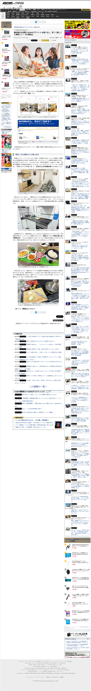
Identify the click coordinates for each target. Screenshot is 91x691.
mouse (13, 13)
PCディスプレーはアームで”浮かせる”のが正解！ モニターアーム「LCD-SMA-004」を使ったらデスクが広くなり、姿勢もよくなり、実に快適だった (80, 329)
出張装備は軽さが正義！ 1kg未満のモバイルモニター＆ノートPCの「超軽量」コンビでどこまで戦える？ (80, 464)
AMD (13, 14)
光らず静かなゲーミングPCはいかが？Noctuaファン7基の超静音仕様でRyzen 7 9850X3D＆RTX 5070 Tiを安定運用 (80, 353)
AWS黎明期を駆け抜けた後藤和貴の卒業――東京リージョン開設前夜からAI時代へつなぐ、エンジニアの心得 (80, 432)
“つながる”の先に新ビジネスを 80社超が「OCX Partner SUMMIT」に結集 (80, 343)
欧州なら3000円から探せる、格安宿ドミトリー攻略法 (37, 412)
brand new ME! (54, 666)
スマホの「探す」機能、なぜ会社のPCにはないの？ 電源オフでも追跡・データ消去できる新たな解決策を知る (80, 133)
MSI (32, 13)
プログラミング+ (41, 11)
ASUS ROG (18, 14)
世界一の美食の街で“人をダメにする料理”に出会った (40, 341)
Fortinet (47, 16)
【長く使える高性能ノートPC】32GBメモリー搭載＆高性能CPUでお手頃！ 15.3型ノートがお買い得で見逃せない (80, 258)
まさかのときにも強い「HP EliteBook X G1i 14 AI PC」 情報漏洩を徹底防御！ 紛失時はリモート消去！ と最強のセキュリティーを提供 (80, 209)
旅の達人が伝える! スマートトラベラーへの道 (25, 27)
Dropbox (32, 16)
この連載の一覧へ (38, 386)
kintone (17, 16)
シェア (28, 40)
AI (5, 9)
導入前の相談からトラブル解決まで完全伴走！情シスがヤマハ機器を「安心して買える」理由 (80, 475)
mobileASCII (50, 671)
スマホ (53, 9)
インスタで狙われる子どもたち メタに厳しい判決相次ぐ (32, 420)
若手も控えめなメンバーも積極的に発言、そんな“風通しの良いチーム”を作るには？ (80, 455)
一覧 (39, 40)
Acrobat (12, 16)
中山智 (52, 37)
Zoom (57, 16)
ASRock (32, 14)
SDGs (46, 11)
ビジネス (12, 9)
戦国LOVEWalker (72, 673)
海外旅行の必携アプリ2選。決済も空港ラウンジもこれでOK (42, 349)
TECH (17, 9)
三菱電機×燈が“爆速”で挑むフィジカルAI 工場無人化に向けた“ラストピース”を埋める (80, 100)
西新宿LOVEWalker (41, 673)
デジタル (18, 3)
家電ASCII (15, 11)
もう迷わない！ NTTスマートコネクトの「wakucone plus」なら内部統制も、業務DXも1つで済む (80, 387)
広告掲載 (61, 677)
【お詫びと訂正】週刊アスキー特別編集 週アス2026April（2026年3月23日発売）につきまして (77, 642)
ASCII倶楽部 (86, 10)
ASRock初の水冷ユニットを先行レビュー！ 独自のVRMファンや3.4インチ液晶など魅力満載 (80, 419)
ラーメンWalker (18, 673)
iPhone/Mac (28, 9)
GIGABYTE (23, 14)
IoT (8, 9)
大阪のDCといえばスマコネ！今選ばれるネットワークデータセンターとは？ (80, 511)
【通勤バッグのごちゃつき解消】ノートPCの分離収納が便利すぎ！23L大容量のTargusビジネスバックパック (80, 73)
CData (37, 16)
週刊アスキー (27, 11)
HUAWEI (42, 14)
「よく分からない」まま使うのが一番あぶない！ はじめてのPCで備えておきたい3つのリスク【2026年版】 (80, 362)
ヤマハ (52, 16)
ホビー (38, 9)
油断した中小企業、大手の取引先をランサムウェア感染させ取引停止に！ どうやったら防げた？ (80, 375)
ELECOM (8, 14)
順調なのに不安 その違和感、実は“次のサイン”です (30, 427)
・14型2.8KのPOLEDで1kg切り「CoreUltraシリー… (6, 110)
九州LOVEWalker (56, 673)
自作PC (43, 9)
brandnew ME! (28, 18)
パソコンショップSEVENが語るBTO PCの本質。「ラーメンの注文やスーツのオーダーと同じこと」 (80, 499)
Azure (23, 16)
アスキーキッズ (4, 11)
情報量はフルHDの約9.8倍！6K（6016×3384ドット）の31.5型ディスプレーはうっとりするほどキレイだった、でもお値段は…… (80, 61)
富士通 (8, 13)
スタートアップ (59, 9)
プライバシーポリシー (40, 677)
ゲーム (64, 9)
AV (46, 9)
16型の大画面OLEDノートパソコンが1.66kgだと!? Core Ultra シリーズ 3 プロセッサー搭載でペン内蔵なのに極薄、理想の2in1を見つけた (80, 296)
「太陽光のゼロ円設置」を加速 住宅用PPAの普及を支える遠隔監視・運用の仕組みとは (80, 222)
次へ (43, 22)
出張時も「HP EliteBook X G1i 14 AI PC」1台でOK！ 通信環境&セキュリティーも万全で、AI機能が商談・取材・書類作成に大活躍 (80, 196)
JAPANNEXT (18, 18)
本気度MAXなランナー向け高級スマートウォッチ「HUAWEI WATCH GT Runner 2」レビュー (80, 445)
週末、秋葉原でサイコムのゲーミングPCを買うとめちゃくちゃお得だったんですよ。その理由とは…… (80, 523)
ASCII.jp (7, 3)
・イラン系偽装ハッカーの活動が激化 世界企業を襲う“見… (6, 115)
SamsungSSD (27, 14)
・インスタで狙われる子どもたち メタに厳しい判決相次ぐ (6, 106)
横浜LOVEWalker (33, 673)
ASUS (37, 13)
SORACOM (40, 668)
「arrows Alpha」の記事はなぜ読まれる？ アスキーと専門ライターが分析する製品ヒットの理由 (80, 141)
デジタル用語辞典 (43, 671)
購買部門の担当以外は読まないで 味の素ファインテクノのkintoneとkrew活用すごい (80, 152)
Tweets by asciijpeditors (70, 40)
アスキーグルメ (21, 11)
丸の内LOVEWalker (64, 673)
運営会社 (49, 677)
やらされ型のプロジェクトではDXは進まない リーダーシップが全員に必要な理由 (79, 51)
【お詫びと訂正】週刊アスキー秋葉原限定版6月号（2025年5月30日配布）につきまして (77, 645)
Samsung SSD (27, 668)
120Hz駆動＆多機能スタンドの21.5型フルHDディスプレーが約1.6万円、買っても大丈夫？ (79, 161)
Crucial (37, 14)
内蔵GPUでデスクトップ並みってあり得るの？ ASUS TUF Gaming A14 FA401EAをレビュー (80, 122)
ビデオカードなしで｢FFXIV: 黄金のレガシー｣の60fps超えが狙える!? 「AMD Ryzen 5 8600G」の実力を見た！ (80, 532)
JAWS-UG (35, 664)
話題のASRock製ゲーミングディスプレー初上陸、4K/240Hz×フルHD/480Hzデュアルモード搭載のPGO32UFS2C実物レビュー (80, 307)
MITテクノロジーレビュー (58, 671)
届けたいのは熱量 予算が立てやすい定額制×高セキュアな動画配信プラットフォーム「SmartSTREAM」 (80, 284)
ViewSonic (47, 14)
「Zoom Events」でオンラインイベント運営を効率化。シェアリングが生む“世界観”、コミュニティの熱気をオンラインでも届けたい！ (80, 234)
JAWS (8, 16)
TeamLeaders (34, 11)
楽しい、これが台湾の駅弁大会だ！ (32, 408)
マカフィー (8, 17)
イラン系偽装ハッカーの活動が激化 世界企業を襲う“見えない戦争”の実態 (37, 425)
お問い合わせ (55, 677)
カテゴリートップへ (58, 320)
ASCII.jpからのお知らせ (70, 639)
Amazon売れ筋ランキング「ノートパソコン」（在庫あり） (6, 24)
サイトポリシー (30, 677)
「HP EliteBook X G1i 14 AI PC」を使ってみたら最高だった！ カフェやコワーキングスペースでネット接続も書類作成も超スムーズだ (80, 184)
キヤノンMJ (13, 17)
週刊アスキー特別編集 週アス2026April (6, 132)
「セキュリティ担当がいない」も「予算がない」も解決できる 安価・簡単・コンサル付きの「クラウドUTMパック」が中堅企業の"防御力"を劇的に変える (80, 87)
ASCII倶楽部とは (8, 127)
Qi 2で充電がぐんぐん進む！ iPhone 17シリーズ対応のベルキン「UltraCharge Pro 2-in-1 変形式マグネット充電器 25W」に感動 (80, 171)
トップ (2, 9)
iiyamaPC (18, 13)
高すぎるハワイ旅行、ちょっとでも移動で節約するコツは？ (39, 394)
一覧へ (87, 638)
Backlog (42, 16)
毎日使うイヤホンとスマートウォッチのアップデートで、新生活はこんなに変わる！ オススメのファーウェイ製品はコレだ (80, 319)
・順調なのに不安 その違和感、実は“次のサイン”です (6, 119)
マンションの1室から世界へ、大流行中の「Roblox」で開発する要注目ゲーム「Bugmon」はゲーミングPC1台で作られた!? (80, 111)
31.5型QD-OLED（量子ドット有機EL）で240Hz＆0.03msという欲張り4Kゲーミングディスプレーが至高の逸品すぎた (80, 410)
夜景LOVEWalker (49, 673)
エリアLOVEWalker (25, 673)
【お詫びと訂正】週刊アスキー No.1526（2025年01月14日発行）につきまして (77, 648)
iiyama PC (43, 663)
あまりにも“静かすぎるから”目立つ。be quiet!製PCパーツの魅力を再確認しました (80, 486)
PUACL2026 (54, 11)
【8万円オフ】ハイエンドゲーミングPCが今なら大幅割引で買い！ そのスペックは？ (80, 246)
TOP (19, 661)
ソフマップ (23, 17)
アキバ (49, 9)
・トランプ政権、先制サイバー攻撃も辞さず (6, 124)
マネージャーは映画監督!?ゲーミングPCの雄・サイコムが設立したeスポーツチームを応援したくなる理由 (80, 400)
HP (42, 13)
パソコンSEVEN (28, 13)
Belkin (52, 14)
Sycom (22, 13)
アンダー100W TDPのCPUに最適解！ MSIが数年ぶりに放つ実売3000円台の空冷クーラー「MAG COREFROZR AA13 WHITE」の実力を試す (80, 271)
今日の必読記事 (30, 671)
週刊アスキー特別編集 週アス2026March (6, 151)
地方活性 (49, 11)
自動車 (34, 9)
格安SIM (9, 11)
